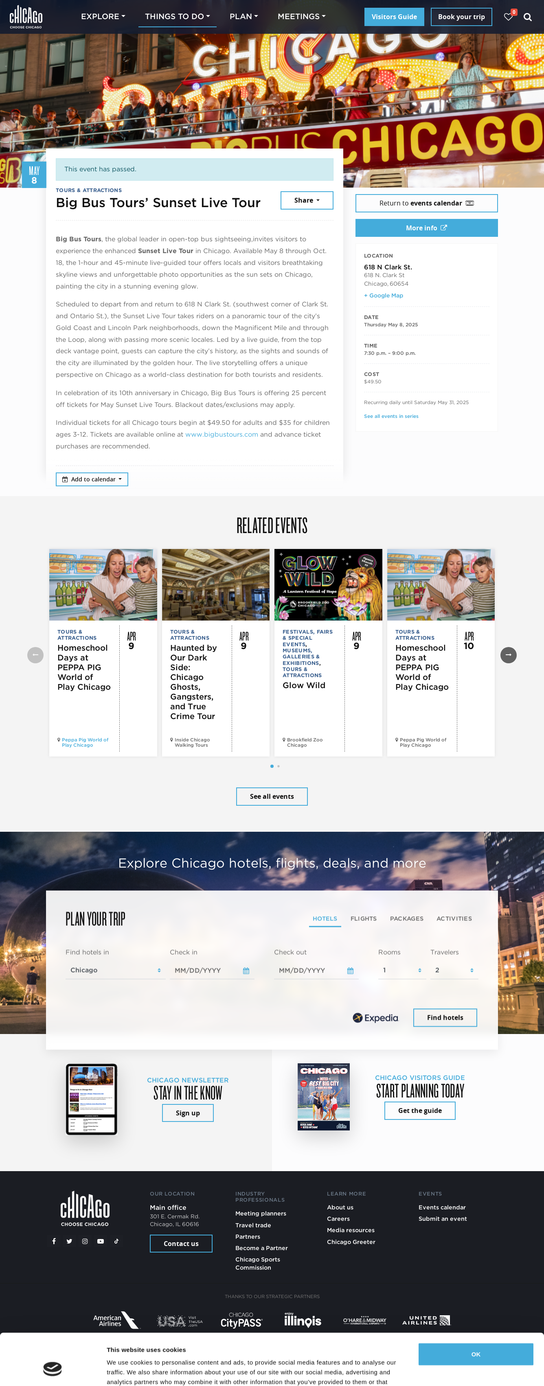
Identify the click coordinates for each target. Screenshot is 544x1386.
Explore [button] (100, 16)
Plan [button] (241, 16)
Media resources (351, 1229)
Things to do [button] (174, 16)
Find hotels (445, 1017)
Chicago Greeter (351, 1241)
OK (476, 1310)
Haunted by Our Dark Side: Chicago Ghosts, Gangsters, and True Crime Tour (193, 682)
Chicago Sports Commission (257, 1263)
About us (340, 1207)
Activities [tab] (454, 918)
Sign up (188, 1112)
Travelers (444, 952)
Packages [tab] (406, 918)
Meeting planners (260, 1213)
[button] (272, 766)
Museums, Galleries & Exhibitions (301, 656)
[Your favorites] (508, 17)
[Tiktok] (116, 1241)
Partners (247, 1236)
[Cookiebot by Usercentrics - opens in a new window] (52, 1370)
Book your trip (461, 16)
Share (304, 200)
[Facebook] (53, 1241)
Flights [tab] (364, 918)
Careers (338, 1218)
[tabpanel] (272, 988)
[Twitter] (69, 1241)
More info (426, 227)
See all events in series (391, 416)
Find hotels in (87, 952)
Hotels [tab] (325, 918)
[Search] (527, 17)
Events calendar (442, 1207)
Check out (290, 952)
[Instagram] (85, 1241)
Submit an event (443, 1218)
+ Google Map (383, 295)
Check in (183, 952)
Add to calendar (89, 479)
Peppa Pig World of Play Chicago (85, 742)
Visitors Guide (394, 16)
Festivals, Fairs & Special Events (308, 638)
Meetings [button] (299, 16)
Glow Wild (304, 685)
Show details (126, 1369)
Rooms (389, 952)
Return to (426, 203)
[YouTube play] (100, 1241)
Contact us (181, 1243)
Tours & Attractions (89, 190)
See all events (272, 796)
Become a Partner (261, 1247)
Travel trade (253, 1225)
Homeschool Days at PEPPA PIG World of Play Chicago (84, 667)
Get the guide (420, 1110)
